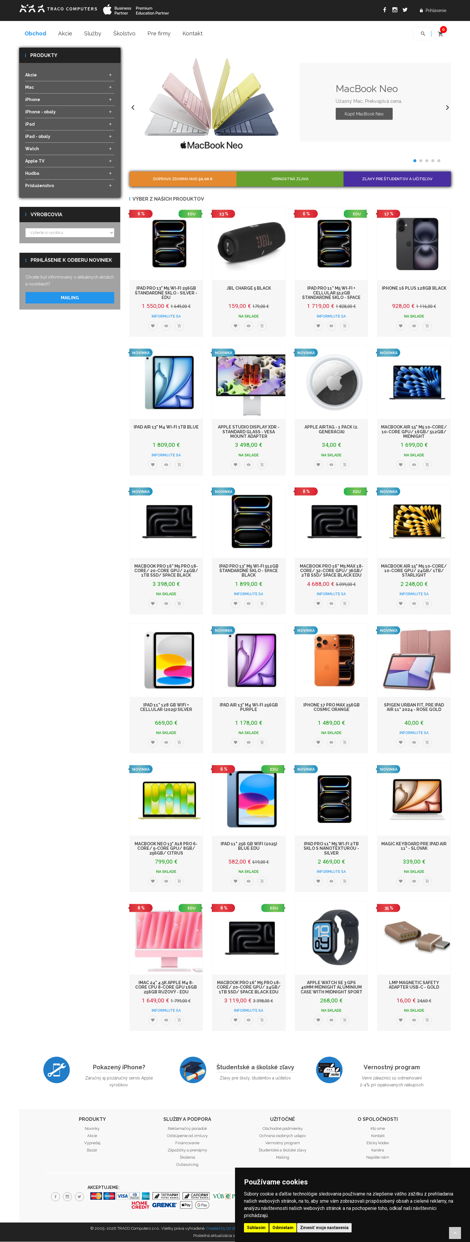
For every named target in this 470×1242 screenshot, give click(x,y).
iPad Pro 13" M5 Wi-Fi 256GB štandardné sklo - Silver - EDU (166, 293)
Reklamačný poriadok (187, 1129)
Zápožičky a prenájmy (187, 1150)
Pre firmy (159, 33)
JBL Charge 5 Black (249, 288)
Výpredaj (92, 1143)
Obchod (35, 33)
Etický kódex (378, 1143)
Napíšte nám (377, 1158)
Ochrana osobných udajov (282, 1136)
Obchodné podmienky (283, 1129)
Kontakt (193, 33)
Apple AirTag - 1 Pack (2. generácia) (331, 429)
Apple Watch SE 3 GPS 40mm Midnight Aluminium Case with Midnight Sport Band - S (331, 990)
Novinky (92, 1129)
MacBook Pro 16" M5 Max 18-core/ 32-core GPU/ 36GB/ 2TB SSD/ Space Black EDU (331, 571)
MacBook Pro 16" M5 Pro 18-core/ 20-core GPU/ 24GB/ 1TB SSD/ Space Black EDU (249, 988)
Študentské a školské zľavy (255, 1067)
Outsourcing (187, 1165)
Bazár (92, 1150)
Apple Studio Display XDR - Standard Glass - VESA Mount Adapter (248, 432)
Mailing (70, 298)
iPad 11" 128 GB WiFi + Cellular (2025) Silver (166, 707)
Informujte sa (166, 317)
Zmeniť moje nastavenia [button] (324, 1227)
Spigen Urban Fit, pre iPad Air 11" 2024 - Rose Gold (414, 707)
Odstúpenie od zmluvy (187, 1136)
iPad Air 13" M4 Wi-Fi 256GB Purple (249, 707)
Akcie (65, 33)
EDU (191, 214)
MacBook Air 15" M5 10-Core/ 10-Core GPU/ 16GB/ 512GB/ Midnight (414, 432)
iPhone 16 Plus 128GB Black (414, 288)
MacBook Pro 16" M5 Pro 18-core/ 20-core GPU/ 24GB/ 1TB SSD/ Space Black (166, 571)
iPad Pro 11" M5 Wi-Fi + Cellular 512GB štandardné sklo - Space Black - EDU (331, 295)
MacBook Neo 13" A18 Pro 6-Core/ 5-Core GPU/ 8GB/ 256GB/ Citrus (166, 849)
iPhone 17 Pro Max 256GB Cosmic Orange (331, 707)
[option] (290, 102)
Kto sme (377, 1129)
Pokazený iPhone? (119, 1067)
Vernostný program (392, 1067)
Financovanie (187, 1143)
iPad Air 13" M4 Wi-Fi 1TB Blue (166, 427)
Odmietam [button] (282, 1227)
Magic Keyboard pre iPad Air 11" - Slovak (414, 846)
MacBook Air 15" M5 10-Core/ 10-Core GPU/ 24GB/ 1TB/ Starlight (414, 571)
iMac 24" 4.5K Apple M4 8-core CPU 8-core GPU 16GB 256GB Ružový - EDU (166, 988)
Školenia (187, 1158)
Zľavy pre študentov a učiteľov (397, 179)
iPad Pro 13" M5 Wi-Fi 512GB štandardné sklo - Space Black (248, 571)
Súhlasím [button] (256, 1227)
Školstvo (124, 33)
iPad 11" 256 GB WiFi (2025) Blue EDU (249, 846)
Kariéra (377, 1150)
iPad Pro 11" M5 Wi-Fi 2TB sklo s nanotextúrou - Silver (331, 849)
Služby (92, 33)
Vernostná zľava (290, 179)
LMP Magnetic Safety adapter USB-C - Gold (414, 985)
